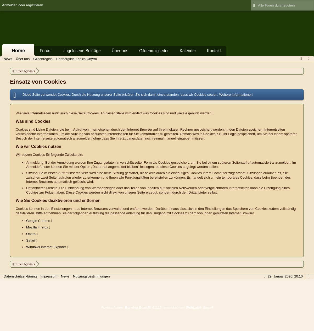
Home (18, 50)
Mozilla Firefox (37, 227)
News (65, 276)
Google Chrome (38, 221)
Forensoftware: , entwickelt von (157, 307)
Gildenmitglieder (154, 51)
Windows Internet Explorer (46, 247)
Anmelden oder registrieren (22, 5)
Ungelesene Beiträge (82, 51)
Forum (46, 51)
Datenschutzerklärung (20, 276)
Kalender (188, 51)
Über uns (120, 51)
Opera (31, 234)
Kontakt (214, 51)
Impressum (48, 276)
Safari (30, 240)
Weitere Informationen (236, 95)
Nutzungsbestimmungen (91, 276)
